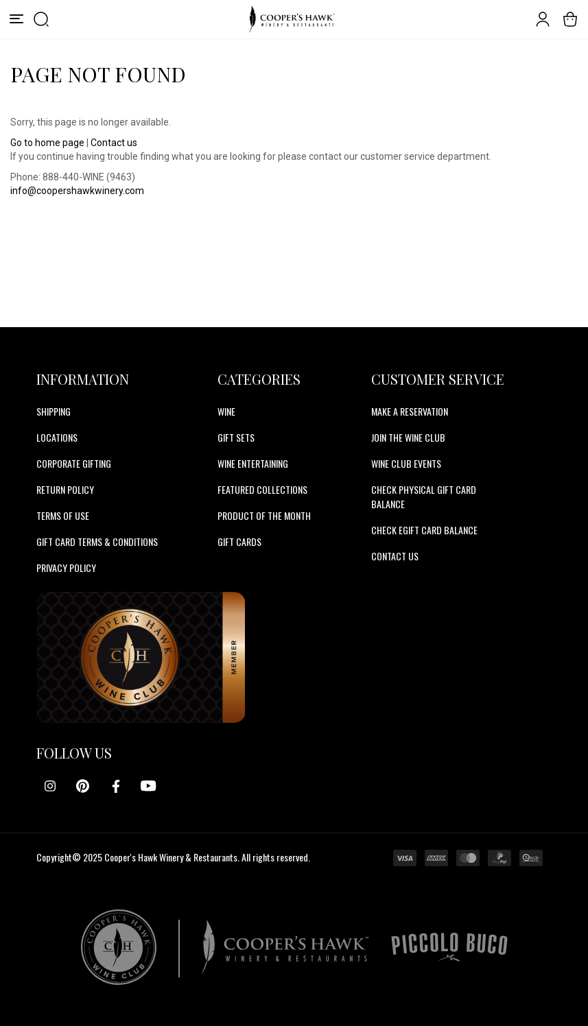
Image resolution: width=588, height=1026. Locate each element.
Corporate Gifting (73, 463)
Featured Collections (262, 489)
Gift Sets (236, 437)
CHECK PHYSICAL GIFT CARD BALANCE (423, 496)
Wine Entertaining (252, 463)
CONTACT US (395, 556)
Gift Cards (239, 541)
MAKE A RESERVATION (409, 411)
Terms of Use (62, 515)
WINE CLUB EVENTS (406, 463)
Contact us (114, 142)
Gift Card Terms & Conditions (97, 541)
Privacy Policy (66, 567)
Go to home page (47, 142)
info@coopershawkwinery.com (77, 190)
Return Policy (65, 489)
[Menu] (16, 19)
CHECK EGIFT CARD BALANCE (424, 530)
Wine (226, 411)
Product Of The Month (264, 515)
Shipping (53, 411)
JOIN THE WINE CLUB (408, 437)
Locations (57, 437)
